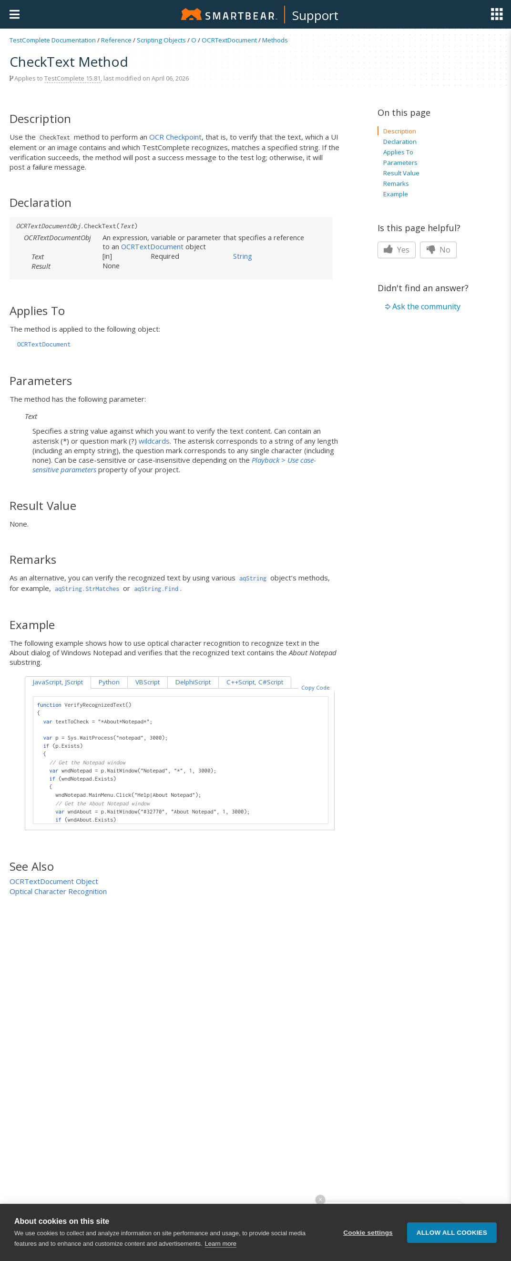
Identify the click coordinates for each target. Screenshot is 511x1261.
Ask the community (426, 306)
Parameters (400, 162)
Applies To (398, 152)
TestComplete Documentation (53, 40)
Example (395, 194)
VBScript (147, 682)
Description (399, 131)
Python (109, 682)
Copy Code (315, 687)
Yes (396, 249)
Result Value (401, 173)
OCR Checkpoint (175, 137)
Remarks (396, 183)
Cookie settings (368, 1234)
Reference (116, 40)
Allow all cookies (452, 1234)
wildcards (154, 441)
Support (315, 15)
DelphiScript (193, 682)
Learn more (220, 1245)
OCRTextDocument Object (54, 881)
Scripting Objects (161, 40)
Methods (275, 40)
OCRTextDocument (229, 40)
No (438, 249)
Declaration (400, 141)
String (242, 256)
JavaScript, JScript (58, 682)
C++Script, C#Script (254, 682)
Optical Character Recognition (58, 891)
